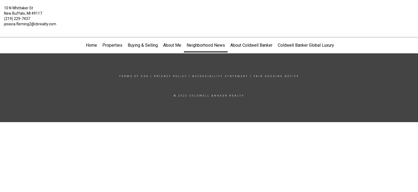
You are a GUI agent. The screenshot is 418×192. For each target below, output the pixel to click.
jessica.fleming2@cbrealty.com (30, 24)
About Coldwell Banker (251, 45)
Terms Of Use (134, 76)
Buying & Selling (143, 45)
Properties (112, 45)
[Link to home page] (209, 12)
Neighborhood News (206, 45)
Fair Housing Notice (276, 76)
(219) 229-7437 (17, 19)
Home (91, 45)
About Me (172, 45)
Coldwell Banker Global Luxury (306, 45)
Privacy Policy (170, 76)
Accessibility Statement (220, 76)
